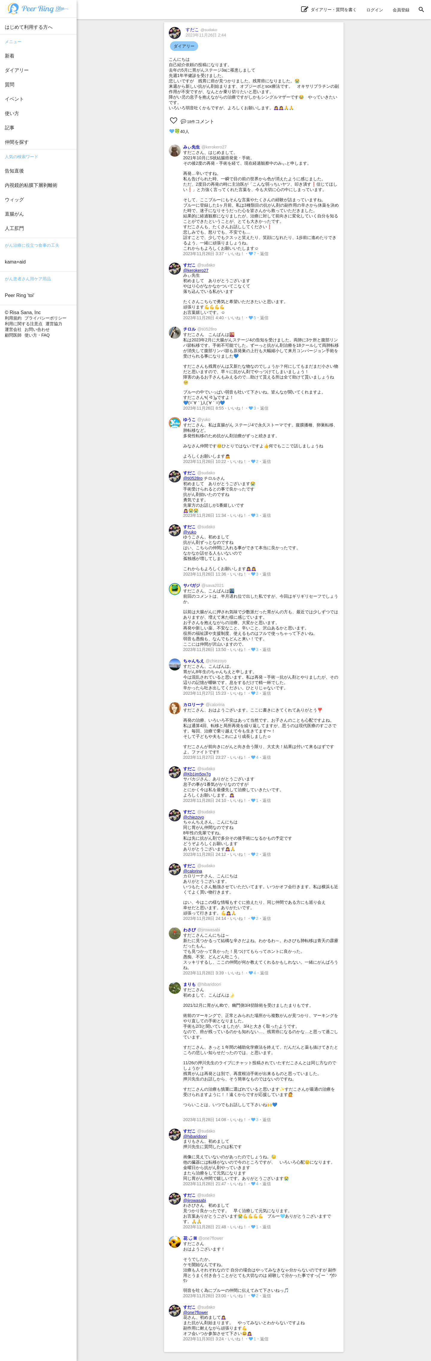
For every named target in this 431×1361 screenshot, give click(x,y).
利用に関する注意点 (24, 323)
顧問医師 (13, 335)
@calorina (192, 871)
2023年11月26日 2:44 (206, 35)
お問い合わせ (37, 329)
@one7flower (195, 1312)
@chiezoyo (193, 817)
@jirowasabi (194, 1200)
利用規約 (13, 318)
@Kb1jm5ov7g (197, 774)
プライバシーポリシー (45, 318)
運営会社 (13, 329)
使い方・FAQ (37, 335)
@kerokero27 (195, 270)
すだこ (201, 29)
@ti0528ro (193, 478)
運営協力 (53, 323)
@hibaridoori (195, 1136)
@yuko (189, 532)
